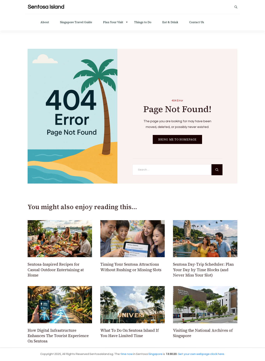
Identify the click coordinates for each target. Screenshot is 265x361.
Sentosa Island (46, 7)
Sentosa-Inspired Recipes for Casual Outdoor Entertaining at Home (56, 270)
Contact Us (196, 22)
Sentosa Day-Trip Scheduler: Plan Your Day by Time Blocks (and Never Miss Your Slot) (203, 270)
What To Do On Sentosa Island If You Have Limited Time (129, 333)
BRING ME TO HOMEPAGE (177, 139)
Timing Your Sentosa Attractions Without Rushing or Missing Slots (130, 267)
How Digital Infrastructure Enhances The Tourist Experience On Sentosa (58, 336)
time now (126, 354)
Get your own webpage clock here (201, 354)
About (44, 22)
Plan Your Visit (113, 22)
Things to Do (142, 22)
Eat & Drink (170, 22)
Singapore (155, 354)
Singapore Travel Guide (76, 22)
